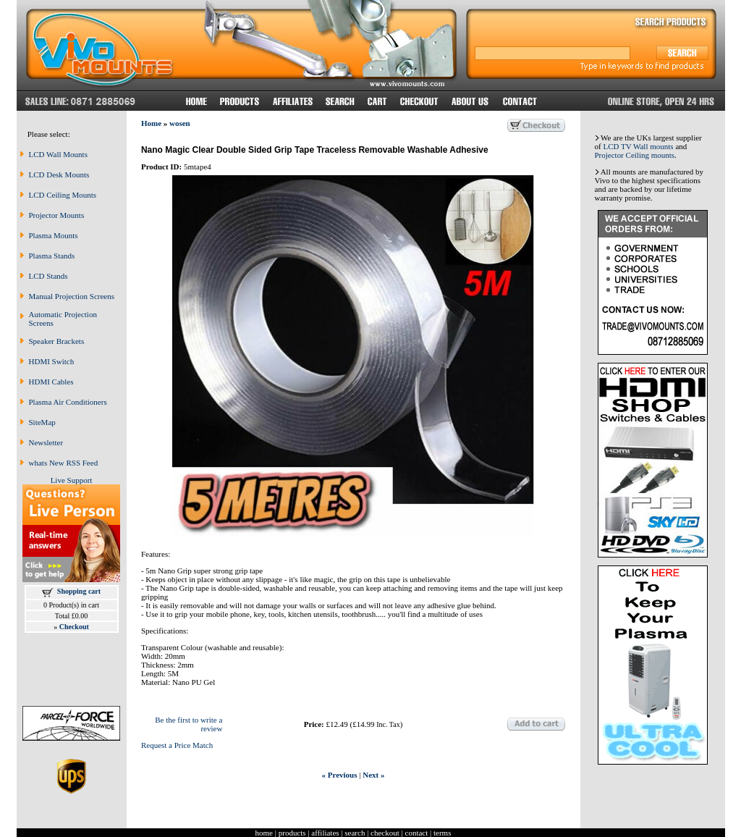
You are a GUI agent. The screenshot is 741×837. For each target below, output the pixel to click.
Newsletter (46, 442)
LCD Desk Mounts (59, 174)
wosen (179, 123)
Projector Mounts (57, 215)
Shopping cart (79, 591)
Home (151, 123)
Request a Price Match (177, 745)
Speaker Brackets (57, 341)
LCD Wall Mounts (58, 154)
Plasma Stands (52, 255)
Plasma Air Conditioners (68, 402)
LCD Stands (48, 276)
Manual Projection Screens (72, 296)
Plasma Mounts (53, 235)
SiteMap (42, 422)
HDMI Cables (51, 381)
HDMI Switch (52, 361)
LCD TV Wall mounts (638, 146)
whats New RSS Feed (63, 462)
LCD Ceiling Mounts (63, 194)
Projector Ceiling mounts (635, 155)
